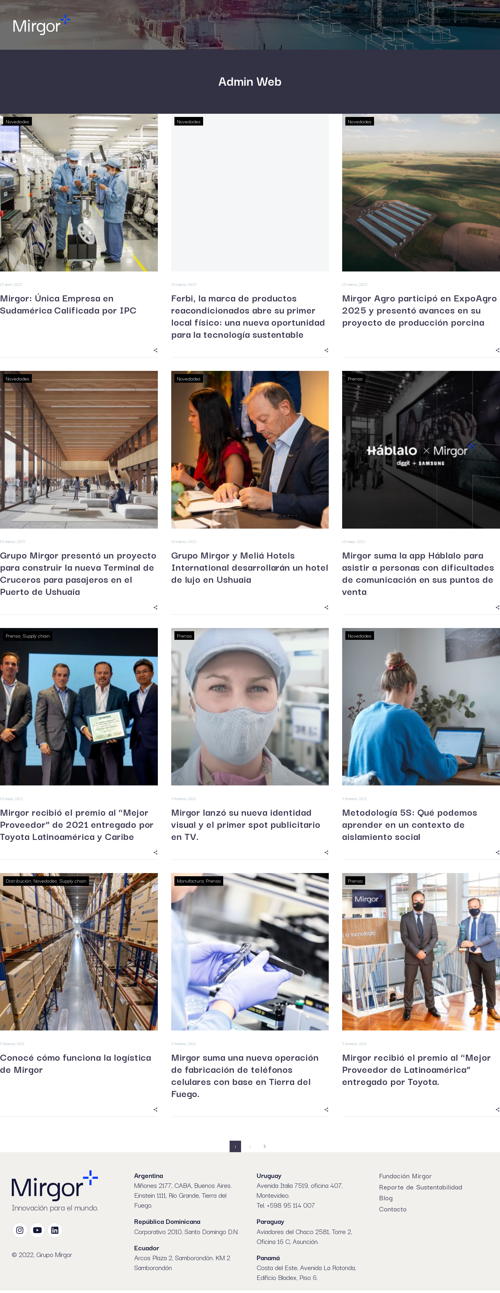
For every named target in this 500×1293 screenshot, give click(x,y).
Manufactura (190, 882)
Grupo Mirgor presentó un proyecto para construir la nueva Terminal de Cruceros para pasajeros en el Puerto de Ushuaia (78, 573)
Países (266, 20)
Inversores (301, 20)
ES (464, 20)
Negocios (202, 20)
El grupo (167, 20)
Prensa (355, 379)
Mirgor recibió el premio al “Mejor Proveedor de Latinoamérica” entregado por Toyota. (416, 1070)
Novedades (17, 121)
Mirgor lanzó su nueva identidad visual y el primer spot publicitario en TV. (245, 825)
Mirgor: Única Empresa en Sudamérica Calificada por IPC (68, 304)
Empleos (339, 20)
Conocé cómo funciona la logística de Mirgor (75, 1064)
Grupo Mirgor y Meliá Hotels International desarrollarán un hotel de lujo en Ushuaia (249, 567)
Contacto (436, 20)
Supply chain (36, 636)
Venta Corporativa (387, 20)
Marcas (236, 20)
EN (482, 20)
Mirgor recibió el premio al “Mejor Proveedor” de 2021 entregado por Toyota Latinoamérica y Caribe (77, 825)
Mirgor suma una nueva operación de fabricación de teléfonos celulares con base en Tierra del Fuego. (245, 1076)
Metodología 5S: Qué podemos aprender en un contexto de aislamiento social (409, 825)
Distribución (18, 882)
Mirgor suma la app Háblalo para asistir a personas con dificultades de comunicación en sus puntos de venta (418, 573)
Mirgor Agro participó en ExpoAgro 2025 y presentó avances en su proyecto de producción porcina (419, 310)
